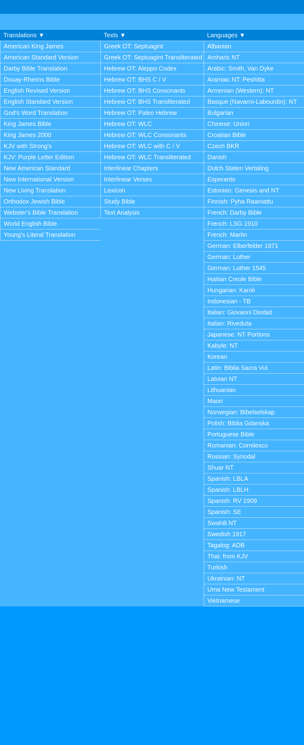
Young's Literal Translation (39, 234)
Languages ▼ (226, 35)
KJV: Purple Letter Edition (39, 157)
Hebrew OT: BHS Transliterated (147, 101)
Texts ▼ (115, 35)
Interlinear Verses (128, 179)
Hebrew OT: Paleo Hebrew (140, 112)
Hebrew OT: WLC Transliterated (147, 157)
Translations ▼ (24, 35)
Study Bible (119, 201)
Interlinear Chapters (131, 168)
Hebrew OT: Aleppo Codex (140, 68)
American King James (34, 46)
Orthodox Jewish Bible (34, 201)
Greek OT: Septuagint (133, 46)
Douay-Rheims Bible (32, 79)
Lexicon (114, 190)
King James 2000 (27, 135)
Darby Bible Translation (35, 68)
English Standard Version (38, 101)
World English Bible (30, 223)
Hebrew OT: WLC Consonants (145, 135)
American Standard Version (41, 57)
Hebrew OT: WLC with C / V (142, 146)
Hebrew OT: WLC (128, 123)
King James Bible (27, 123)
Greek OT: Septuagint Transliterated (153, 57)
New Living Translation (35, 190)
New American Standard (37, 168)
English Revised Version (37, 90)
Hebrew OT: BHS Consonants (145, 90)
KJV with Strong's (28, 146)
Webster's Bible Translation (41, 212)
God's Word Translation (36, 112)
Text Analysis (122, 212)
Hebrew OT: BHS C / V (135, 79)
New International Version (39, 179)
